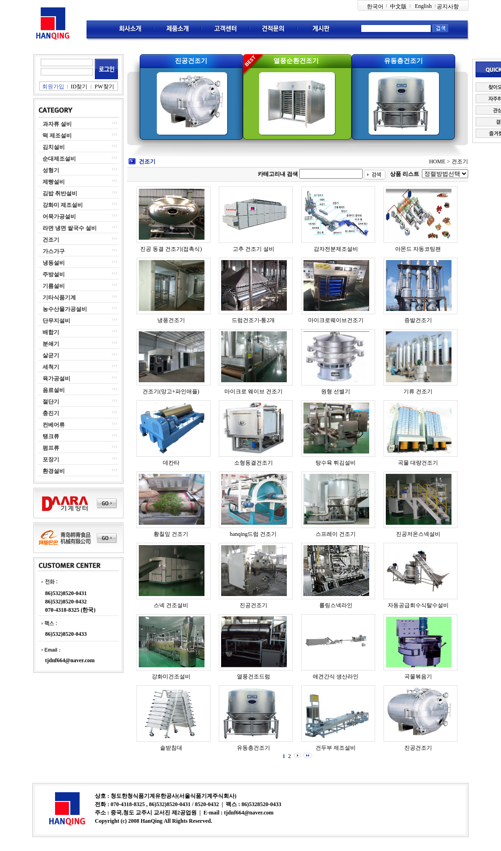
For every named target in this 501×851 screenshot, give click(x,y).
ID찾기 (79, 86)
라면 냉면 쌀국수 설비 (70, 228)
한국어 (375, 6)
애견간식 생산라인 (336, 676)
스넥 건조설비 (171, 605)
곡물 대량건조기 (418, 463)
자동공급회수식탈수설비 (418, 605)
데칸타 (171, 463)
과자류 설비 (57, 124)
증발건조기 (418, 320)
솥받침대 (171, 748)
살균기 (51, 355)
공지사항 (448, 6)
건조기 (51, 239)
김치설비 (54, 147)
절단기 (51, 401)
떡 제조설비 (57, 135)
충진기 (51, 413)
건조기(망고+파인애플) (170, 391)
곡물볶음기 (418, 676)
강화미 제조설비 (63, 205)
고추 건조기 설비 (253, 249)
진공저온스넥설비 (418, 534)
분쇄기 (51, 344)
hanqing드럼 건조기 (253, 534)
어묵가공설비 (59, 216)
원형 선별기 (335, 391)
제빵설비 (54, 182)
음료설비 (54, 390)
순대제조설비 (59, 158)
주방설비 (54, 274)
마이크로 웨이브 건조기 (253, 391)
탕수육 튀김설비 (335, 463)
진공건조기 (191, 60)
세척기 (51, 367)
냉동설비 (54, 263)
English (423, 6)
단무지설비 (56, 320)
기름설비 (54, 286)
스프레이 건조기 (335, 534)
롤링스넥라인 (336, 605)
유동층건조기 (403, 60)
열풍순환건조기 (296, 60)
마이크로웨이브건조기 (336, 320)
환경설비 (54, 471)
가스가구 (54, 251)
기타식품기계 (59, 297)
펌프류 (51, 448)
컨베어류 (54, 425)
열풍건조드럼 (253, 676)
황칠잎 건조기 (171, 534)
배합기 (51, 332)
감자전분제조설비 (336, 249)
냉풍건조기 (171, 320)
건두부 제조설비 (335, 748)
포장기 (51, 459)
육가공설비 (56, 378)
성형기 (51, 170)
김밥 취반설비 (60, 193)
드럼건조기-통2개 (253, 320)
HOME (437, 161)
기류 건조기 (418, 391)
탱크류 (51, 436)
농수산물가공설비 (65, 309)
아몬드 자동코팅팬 (418, 249)
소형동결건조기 (253, 463)
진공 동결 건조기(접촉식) (171, 249)
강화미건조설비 (171, 676)
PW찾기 (104, 86)
